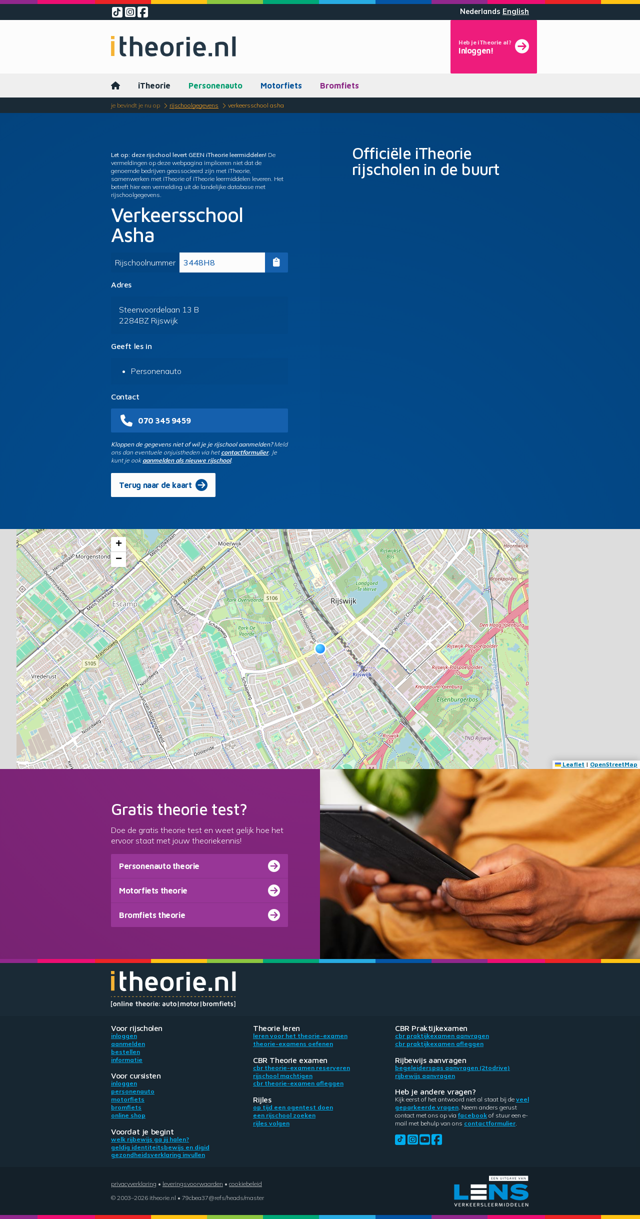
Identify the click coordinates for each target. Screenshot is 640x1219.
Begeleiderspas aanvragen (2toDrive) (452, 1068)
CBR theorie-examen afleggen (298, 1083)
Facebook (472, 1115)
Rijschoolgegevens (194, 105)
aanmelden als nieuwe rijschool (186, 460)
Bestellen (125, 1052)
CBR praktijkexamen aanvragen (442, 1036)
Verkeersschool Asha (256, 105)
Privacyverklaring (133, 1184)
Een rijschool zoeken (284, 1115)
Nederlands (480, 11)
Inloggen (124, 1036)
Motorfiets (281, 85)
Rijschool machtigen (282, 1076)
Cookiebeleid (245, 1184)
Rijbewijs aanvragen (425, 1076)
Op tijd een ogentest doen (293, 1107)
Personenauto (215, 85)
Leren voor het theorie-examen (300, 1036)
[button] (320, 648)
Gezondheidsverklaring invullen (158, 1154)
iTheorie (154, 85)
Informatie (126, 1060)
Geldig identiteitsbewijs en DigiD (160, 1147)
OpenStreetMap (614, 764)
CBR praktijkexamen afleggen (439, 1044)
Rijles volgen (271, 1123)
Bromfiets (339, 85)
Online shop (128, 1115)
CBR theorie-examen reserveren (301, 1068)
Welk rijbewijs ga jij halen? (150, 1139)
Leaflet (569, 764)
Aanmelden (128, 1044)
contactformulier (244, 452)
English (515, 11)
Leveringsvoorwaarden (192, 1184)
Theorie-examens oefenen (293, 1044)
